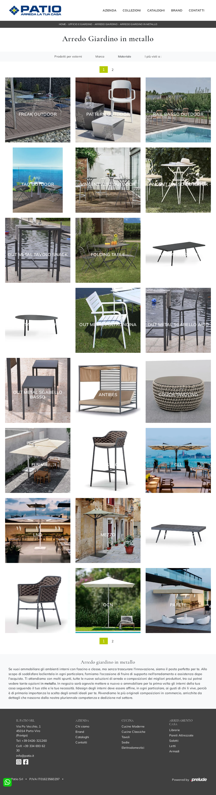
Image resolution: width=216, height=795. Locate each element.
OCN (108, 604)
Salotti (173, 741)
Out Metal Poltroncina (107, 324)
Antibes (108, 394)
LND (37, 534)
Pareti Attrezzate (181, 735)
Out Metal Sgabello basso (37, 394)
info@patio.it (25, 756)
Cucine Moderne (133, 726)
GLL (178, 464)
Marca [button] (99, 56)
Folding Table (108, 254)
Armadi (174, 751)
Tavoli (126, 737)
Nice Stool (108, 464)
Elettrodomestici (133, 748)
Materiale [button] (124, 56)
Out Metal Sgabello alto (178, 324)
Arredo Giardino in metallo (138, 24)
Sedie (125, 742)
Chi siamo (82, 726)
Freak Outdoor (38, 114)
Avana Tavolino (178, 254)
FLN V (37, 464)
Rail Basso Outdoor (178, 114)
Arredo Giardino (106, 24)
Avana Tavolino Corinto (38, 324)
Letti (172, 746)
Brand (176, 10)
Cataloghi (156, 10)
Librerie (174, 730)
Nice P (38, 604)
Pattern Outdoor (108, 114)
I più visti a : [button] (153, 56)
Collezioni (132, 10)
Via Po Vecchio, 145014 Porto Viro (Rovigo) (28, 731)
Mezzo (108, 534)
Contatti (196, 10)
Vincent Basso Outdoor (178, 184)
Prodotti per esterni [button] (68, 56)
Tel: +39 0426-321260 (31, 741)
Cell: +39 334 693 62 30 (30, 748)
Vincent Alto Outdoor (108, 184)
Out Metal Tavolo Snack (38, 254)
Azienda (109, 10)
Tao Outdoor (37, 184)
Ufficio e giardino (80, 24)
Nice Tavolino (178, 534)
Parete (178, 604)
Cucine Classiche (134, 732)
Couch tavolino (178, 394)
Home (62, 24)
